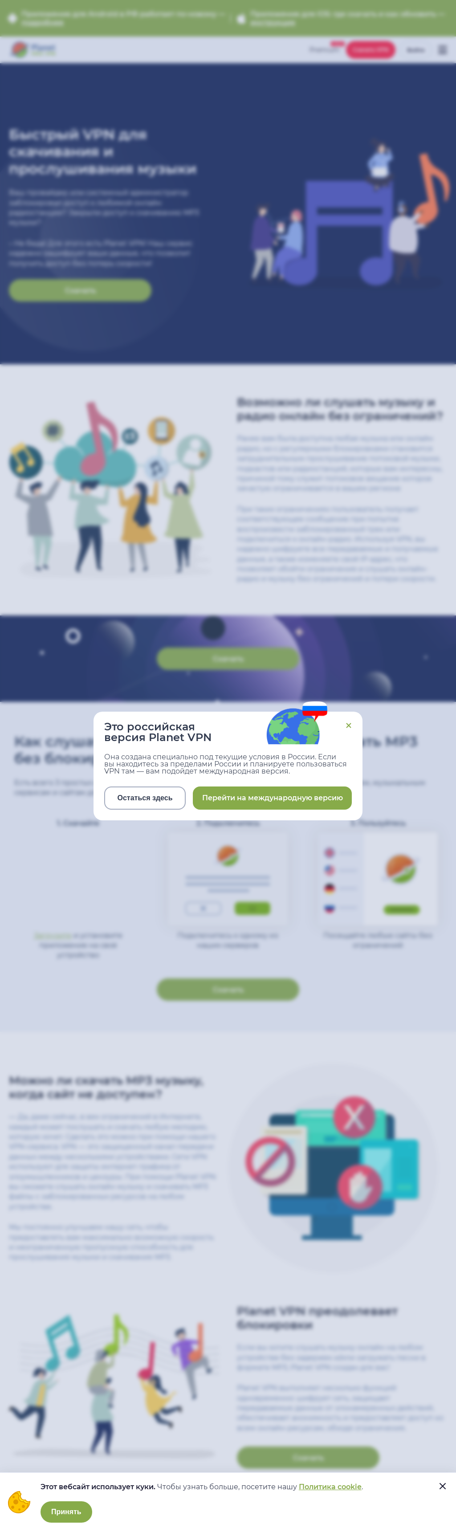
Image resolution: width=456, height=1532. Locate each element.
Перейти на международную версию (272, 798)
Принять (66, 1512)
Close (348, 725)
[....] (442, 1486)
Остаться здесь (145, 798)
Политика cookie (330, 1487)
